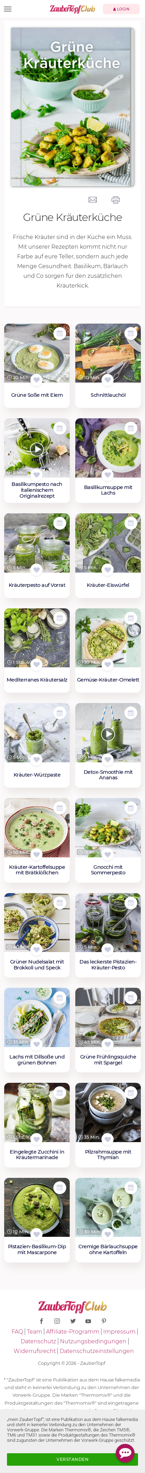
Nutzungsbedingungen (93, 1341)
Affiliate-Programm (72, 1331)
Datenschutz (38, 1341)
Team (34, 1331)
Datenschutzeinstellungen (97, 1351)
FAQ (17, 1331)
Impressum (119, 1331)
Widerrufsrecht (35, 1351)
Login (121, 9)
